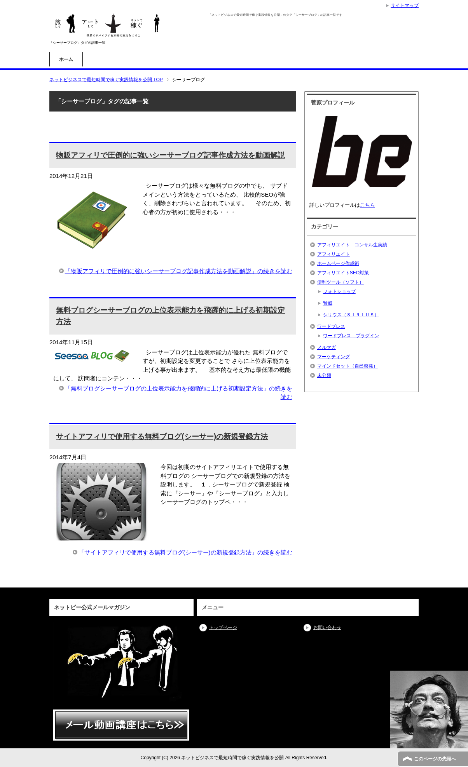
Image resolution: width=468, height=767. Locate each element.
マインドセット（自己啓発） (347, 366)
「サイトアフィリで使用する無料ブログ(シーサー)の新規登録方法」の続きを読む (185, 552)
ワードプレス (331, 326)
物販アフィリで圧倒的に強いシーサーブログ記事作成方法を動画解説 (170, 155)
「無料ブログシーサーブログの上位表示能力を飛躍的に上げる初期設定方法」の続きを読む (178, 393)
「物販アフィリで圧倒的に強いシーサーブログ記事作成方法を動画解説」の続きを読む (178, 271)
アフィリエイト (333, 254)
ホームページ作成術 (338, 263)
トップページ (223, 627)
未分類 (324, 375)
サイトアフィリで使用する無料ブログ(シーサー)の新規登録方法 (162, 436)
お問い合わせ (327, 627)
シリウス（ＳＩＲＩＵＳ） (351, 314)
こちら (367, 205)
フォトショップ (339, 291)
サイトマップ (405, 5)
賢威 (327, 303)
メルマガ (326, 347)
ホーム (66, 59)
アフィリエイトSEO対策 (343, 272)
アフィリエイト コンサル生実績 (352, 245)
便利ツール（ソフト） (340, 282)
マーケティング (333, 356)
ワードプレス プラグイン (351, 335)
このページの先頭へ (435, 759)
